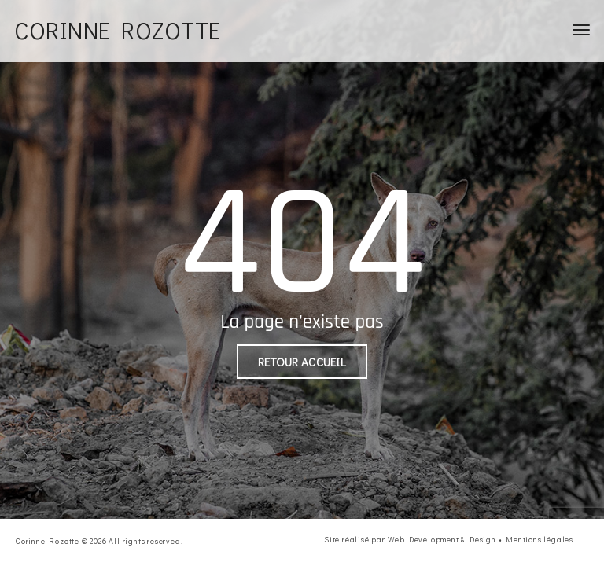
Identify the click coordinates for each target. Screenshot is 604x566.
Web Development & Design (442, 540)
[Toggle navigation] (581, 30)
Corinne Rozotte (117, 30)
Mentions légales (539, 540)
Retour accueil (302, 361)
